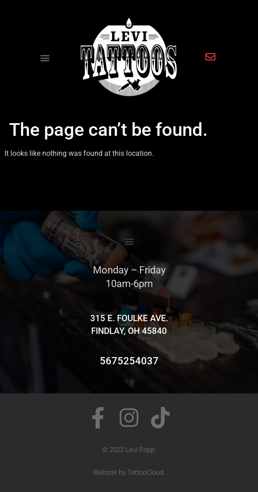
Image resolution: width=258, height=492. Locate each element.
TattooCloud (145, 472)
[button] (45, 57)
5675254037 (129, 361)
